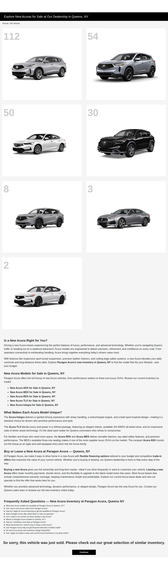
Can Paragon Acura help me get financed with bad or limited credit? (33, 528)
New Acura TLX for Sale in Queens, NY (32, 400)
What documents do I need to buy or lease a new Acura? (29, 525)
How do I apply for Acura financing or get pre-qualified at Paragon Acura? (35, 511)
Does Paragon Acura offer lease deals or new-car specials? (30, 514)
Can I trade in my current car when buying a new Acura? (29, 517)
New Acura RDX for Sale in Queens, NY (32, 396)
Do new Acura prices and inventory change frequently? (28, 530)
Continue (84, 552)
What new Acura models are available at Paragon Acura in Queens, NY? (35, 506)
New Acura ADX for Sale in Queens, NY (32, 388)
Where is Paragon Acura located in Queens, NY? (26, 519)
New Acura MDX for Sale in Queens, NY (33, 392)
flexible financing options (94, 456)
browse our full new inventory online (48, 490)
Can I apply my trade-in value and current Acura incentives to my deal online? (37, 533)
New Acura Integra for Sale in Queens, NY (34, 405)
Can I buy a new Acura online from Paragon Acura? (27, 508)
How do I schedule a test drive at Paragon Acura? (26, 522)
